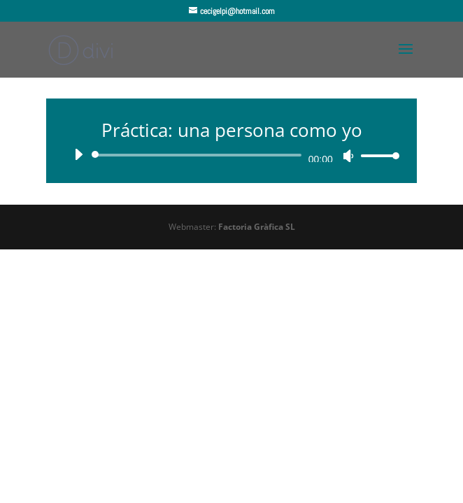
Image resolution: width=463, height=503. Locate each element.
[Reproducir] (78, 154)
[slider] (199, 155)
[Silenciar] (348, 156)
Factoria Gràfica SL (256, 227)
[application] (231, 155)
